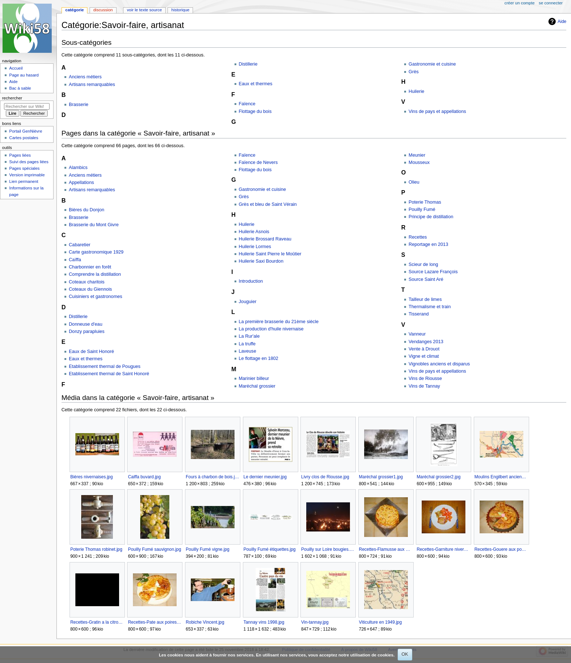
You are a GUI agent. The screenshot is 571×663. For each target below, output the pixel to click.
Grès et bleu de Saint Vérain (268, 204)
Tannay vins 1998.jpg (264, 622)
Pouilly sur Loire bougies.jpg (328, 549)
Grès (414, 71)
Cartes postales (23, 138)
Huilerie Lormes (255, 246)
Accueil (16, 68)
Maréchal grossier (257, 386)
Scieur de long (423, 264)
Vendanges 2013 (426, 341)
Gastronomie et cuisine (432, 64)
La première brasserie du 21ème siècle (279, 321)
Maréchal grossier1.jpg (381, 476)
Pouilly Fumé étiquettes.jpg (270, 549)
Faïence (247, 103)
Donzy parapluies (87, 331)
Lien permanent (23, 181)
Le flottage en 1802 (259, 358)
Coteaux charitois (87, 282)
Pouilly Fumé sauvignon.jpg (154, 549)
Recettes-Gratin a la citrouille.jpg (97, 622)
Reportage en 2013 (428, 244)
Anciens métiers (85, 76)
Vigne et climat (424, 356)
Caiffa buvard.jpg (144, 476)
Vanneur (417, 334)
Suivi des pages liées (28, 162)
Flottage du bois (255, 111)
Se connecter (551, 3)
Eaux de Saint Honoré (91, 351)
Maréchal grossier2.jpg (439, 476)
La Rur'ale (249, 336)
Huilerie (416, 91)
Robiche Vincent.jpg (205, 622)
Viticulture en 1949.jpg (380, 622)
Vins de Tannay (424, 386)
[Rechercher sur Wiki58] (27, 106)
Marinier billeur (254, 378)
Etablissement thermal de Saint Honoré (109, 373)
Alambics (78, 167)
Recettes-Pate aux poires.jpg (154, 622)
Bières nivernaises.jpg (91, 476)
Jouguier (248, 301)
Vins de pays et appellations (437, 111)
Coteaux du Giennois (90, 289)
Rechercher (12, 98)
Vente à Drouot (424, 349)
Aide (562, 21)
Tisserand (419, 314)
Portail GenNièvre (25, 131)
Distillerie (248, 64)
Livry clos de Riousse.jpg (325, 476)
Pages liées (20, 155)
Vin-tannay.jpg (314, 622)
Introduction (251, 281)
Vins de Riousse (425, 378)
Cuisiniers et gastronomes (95, 296)
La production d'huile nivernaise (271, 329)
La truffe (247, 343)
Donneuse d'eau (85, 324)
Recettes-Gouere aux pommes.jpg (501, 549)
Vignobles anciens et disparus (439, 363)
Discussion (103, 10)
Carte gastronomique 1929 (96, 252)
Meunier (417, 155)
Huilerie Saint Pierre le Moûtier (270, 253)
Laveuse (247, 351)
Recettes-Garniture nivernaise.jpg (443, 549)
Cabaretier (79, 244)
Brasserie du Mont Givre (94, 224)
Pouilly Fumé (422, 209)
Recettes (418, 237)
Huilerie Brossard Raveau (265, 239)
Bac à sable (20, 88)
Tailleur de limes (425, 299)
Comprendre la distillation (95, 274)
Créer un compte (519, 3)
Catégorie (74, 10)
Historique (181, 10)
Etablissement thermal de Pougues (105, 366)
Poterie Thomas (425, 202)
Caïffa (75, 259)
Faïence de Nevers (258, 162)
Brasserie (78, 104)
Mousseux (419, 162)
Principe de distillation (431, 216)
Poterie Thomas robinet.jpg (96, 549)
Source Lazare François (433, 271)
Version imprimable (26, 175)
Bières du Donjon (86, 209)
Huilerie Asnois (254, 231)
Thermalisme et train (430, 306)
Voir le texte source (144, 10)
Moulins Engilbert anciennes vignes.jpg (501, 476)
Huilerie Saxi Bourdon (261, 261)
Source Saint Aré (426, 279)
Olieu (414, 182)
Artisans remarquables (92, 84)
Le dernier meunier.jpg (265, 476)
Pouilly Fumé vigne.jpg (207, 549)
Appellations (81, 182)
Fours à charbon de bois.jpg (212, 476)
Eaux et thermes (255, 83)
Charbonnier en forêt (90, 267)
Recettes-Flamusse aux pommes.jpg (386, 549)
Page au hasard (24, 75)
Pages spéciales (24, 168)
